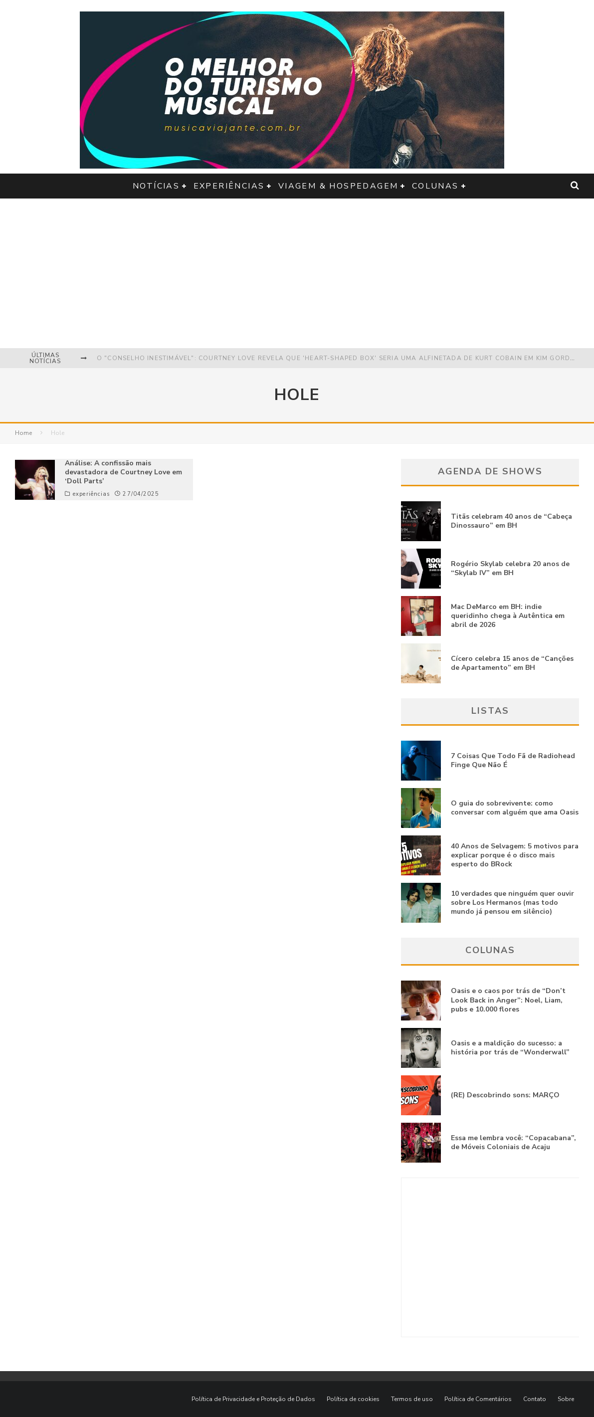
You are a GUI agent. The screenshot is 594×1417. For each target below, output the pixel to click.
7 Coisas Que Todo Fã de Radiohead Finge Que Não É (513, 760)
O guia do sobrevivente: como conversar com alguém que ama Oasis (515, 808)
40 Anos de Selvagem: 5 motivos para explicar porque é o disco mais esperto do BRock (515, 855)
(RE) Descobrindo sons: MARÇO (505, 1095)
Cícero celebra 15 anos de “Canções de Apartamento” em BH (512, 663)
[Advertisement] (297, 273)
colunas (435, 186)
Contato (534, 1399)
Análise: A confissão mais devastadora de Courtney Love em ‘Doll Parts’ (123, 472)
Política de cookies (353, 1399)
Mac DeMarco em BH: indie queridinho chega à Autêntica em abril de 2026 (508, 615)
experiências (229, 186)
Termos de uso (412, 1399)
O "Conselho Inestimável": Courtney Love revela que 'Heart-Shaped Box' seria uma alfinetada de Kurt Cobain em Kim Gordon (339, 358)
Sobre (566, 1399)
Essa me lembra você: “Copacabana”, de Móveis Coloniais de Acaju (513, 1142)
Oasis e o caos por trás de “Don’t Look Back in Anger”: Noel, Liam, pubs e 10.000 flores (508, 999)
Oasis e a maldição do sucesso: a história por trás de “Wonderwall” (510, 1047)
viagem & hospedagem (338, 186)
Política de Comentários (478, 1399)
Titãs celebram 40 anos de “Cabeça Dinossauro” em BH (511, 521)
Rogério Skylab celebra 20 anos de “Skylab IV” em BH (510, 568)
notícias (156, 186)
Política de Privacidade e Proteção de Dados (253, 1399)
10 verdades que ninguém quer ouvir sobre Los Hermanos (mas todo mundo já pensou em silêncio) (512, 902)
